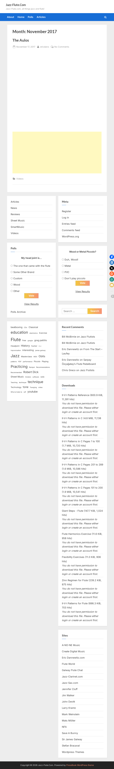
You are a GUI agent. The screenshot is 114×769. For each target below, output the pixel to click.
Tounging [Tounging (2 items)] (33, 387)
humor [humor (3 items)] (34, 346)
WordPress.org (70, 236)
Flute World (68, 663)
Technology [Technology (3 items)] (16, 387)
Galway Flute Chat (72, 670)
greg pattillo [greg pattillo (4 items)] (40, 340)
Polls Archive (18, 311)
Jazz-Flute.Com (16, 5)
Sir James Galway (72, 739)
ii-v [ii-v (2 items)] (40, 346)
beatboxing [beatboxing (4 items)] (16, 327)
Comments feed (71, 230)
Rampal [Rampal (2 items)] (32, 367)
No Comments (61, 47)
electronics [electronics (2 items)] (34, 333)
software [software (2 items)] (36, 377)
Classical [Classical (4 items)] (33, 327)
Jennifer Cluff (69, 689)
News (14, 207)
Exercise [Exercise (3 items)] (43, 333)
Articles (41, 17)
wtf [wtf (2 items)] (25, 392)
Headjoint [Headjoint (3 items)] (15, 346)
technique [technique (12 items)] (35, 382)
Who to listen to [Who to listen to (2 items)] (16, 392)
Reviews (15, 214)
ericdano (44, 46)
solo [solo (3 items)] (42, 377)
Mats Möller (68, 720)
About (10, 17)
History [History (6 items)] (25, 345)
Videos (19, 178)
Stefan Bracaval (71, 745)
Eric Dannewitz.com (73, 657)
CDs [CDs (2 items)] (25, 327)
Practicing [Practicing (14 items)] (19, 366)
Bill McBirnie (69, 336)
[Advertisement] (57, 152)
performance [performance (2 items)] (27, 362)
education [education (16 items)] (19, 332)
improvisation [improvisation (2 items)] (16, 350)
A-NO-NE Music (71, 645)
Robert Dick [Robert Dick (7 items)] (30, 372)
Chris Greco (69, 370)
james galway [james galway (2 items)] (40, 350)
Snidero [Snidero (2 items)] (28, 377)
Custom (17, 278)
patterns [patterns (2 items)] (14, 362)
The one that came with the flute (31, 265)
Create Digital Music (73, 651)
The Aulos (20, 40)
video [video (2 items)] (40, 387)
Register (66, 211)
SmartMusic (17, 226)
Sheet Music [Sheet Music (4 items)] (17, 376)
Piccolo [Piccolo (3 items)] (37, 361)
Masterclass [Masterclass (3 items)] (26, 356)
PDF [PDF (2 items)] (19, 362)
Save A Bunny (70, 733)
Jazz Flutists (88, 336)
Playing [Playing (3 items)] (45, 361)
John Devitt (68, 701)
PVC (67, 272)
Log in (65, 217)
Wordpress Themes (73, 752)
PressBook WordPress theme (80, 765)
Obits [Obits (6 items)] (42, 356)
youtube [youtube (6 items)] (32, 391)
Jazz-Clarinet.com (72, 676)
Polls (30, 17)
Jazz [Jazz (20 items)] (15, 355)
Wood (16, 284)
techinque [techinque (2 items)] (22, 382)
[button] (112, 257)
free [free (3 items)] (24, 340)
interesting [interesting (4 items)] (28, 350)
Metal (68, 265)
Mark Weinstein (71, 714)
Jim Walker (68, 695)
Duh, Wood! (71, 259)
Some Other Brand (23, 272)
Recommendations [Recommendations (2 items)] (43, 367)
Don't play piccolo (75, 278)
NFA (64, 726)
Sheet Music (18, 220)
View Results (31, 304)
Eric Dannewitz (70, 349)
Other (16, 291)
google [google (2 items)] (30, 341)
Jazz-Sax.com (70, 682)
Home (21, 17)
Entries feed (69, 223)
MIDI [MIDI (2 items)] (35, 357)
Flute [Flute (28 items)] (16, 339)
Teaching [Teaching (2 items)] (14, 382)
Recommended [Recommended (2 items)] (16, 372)
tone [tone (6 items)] (25, 387)
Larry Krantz (69, 707)
